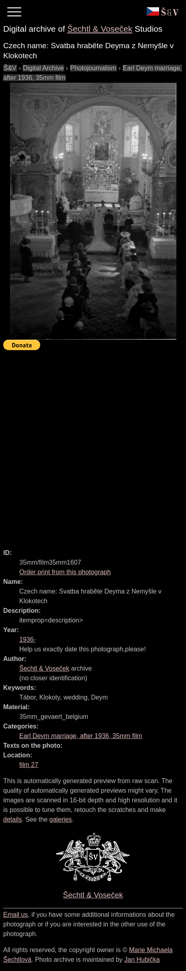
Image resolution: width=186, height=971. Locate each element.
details (12, 819)
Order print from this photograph (65, 572)
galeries (60, 819)
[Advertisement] (93, 446)
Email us (15, 914)
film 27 (28, 764)
